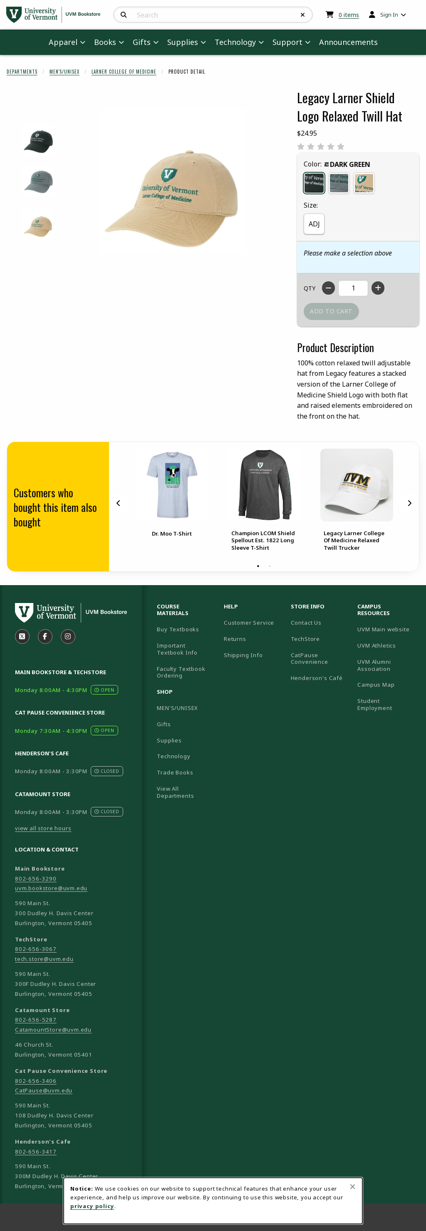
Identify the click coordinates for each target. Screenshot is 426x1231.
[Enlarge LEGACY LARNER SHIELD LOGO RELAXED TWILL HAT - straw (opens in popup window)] (38, 223)
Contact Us (306, 622)
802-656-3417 (36, 1151)
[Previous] (118, 502)
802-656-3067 (36, 949)
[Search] (124, 15)
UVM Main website (387, 629)
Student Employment (387, 704)
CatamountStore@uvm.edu (53, 1029)
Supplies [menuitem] (182, 42)
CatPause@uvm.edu (43, 1090)
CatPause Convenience (309, 658)
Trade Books (175, 772)
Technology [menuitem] (235, 42)
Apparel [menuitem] (63, 42)
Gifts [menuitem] (142, 42)
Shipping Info (243, 655)
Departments (22, 71)
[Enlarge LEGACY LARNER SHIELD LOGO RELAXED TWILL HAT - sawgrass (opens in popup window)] (38, 182)
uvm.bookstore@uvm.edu (51, 888)
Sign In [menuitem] (389, 14)
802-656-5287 (36, 1019)
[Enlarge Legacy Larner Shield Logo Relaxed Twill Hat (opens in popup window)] (173, 181)
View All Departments (175, 792)
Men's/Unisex (64, 71)
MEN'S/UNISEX (177, 708)
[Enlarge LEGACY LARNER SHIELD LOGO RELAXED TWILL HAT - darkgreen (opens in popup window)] (38, 140)
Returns (235, 639)
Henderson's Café (317, 678)
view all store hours (43, 828)
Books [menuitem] (105, 42)
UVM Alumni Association (387, 665)
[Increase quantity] (378, 288)
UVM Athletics (387, 645)
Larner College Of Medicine (124, 71)
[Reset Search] (303, 15)
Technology (173, 756)
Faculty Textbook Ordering (181, 672)
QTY (309, 288)
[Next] (409, 502)
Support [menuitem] (287, 42)
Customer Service (249, 622)
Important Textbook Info (177, 649)
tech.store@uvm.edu (44, 959)
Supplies (169, 740)
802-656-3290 (36, 878)
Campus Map (387, 684)
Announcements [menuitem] (348, 42)
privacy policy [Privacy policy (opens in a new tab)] (92, 1206)
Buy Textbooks (178, 629)
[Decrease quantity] (328, 288)
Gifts (164, 724)
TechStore (305, 639)
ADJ (314, 223)
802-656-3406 (36, 1081)
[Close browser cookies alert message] (352, 1186)
